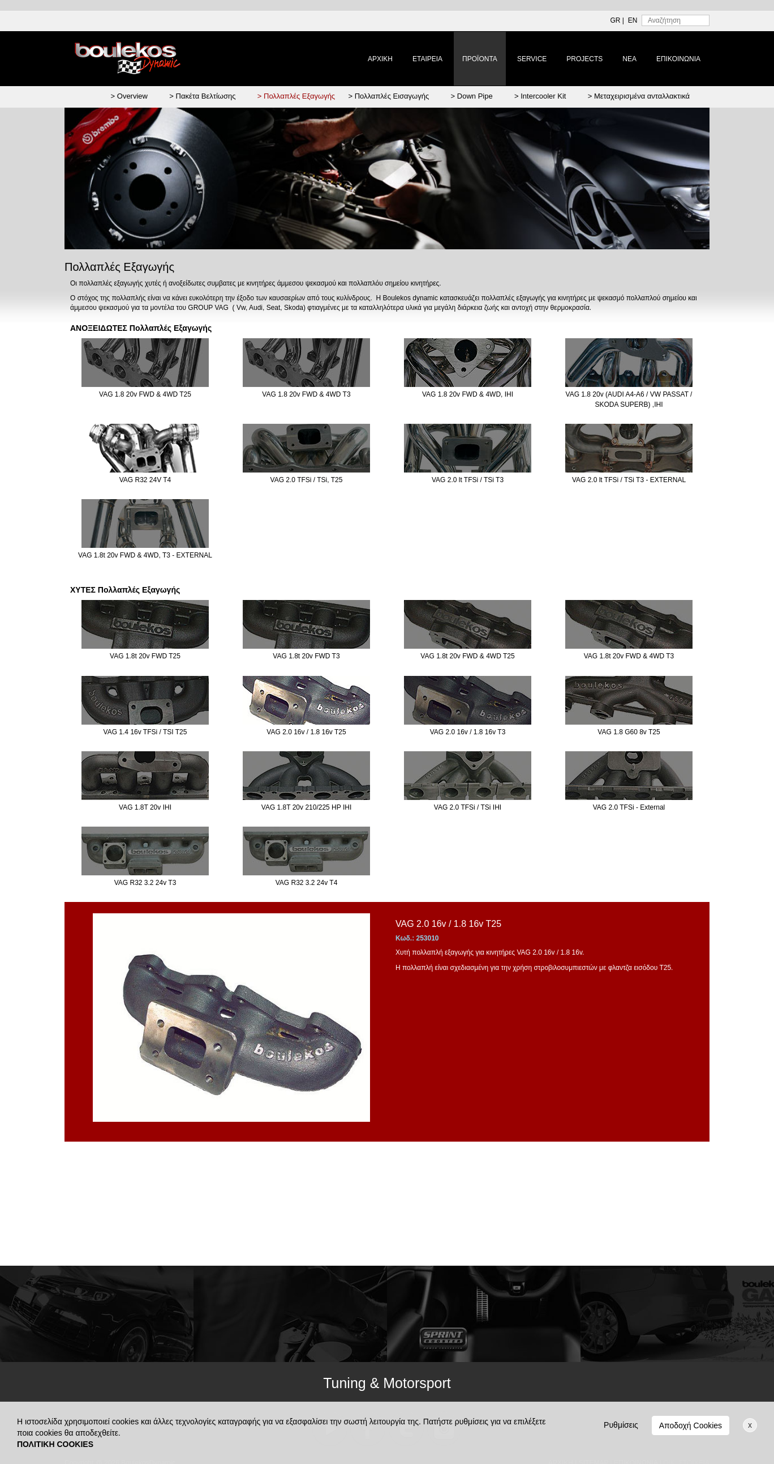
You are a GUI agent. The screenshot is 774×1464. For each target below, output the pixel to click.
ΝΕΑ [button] (629, 59)
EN (633, 20)
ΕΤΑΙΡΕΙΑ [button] (427, 59)
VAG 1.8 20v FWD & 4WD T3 (306, 368)
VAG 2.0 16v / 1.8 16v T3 (467, 706)
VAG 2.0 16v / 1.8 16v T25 (306, 706)
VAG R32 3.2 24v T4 (306, 857)
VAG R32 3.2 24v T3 (145, 857)
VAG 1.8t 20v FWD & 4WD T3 (629, 630)
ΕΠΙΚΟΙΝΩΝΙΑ (678, 59)
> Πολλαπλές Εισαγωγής (388, 96)
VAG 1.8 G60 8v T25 (629, 706)
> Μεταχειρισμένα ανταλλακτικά (639, 96)
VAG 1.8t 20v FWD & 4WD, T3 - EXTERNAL (145, 529)
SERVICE (532, 59)
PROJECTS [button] (584, 59)
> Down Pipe (472, 96)
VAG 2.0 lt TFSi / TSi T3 (467, 454)
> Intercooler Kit (540, 96)
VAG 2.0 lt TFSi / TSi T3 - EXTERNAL (629, 454)
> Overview (129, 96)
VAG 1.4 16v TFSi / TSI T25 (145, 706)
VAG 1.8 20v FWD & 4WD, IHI (467, 368)
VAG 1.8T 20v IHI (145, 781)
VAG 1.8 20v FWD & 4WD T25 (145, 368)
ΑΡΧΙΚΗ (380, 59)
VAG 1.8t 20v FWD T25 (145, 630)
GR (615, 20)
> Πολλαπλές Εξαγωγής (296, 96)
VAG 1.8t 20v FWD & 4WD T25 (467, 630)
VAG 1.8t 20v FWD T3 (306, 630)
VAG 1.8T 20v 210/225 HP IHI (306, 781)
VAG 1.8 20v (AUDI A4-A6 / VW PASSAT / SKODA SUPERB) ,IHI (629, 373)
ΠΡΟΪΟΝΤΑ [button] (479, 59)
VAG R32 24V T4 (145, 454)
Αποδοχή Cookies (690, 1425)
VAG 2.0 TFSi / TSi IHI (467, 781)
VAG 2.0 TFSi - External (629, 781)
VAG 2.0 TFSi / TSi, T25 (306, 454)
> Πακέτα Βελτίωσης (202, 96)
